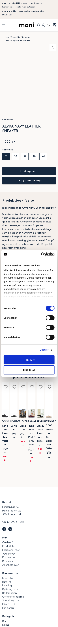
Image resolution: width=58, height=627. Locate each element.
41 (43, 156)
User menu (43, 25)
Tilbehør (6, 613)
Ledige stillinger (10, 523)
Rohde (42, 421)
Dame (13, 37)
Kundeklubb (24, 11)
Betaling (6, 555)
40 (34, 156)
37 (6, 156)
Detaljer (44, 349)
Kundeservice (37, 11)
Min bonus (7, 15)
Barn (4, 594)
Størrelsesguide (10, 573)
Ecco (14, 421)
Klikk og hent (29, 171)
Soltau (42, 426)
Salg (4, 609)
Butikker (13, 11)
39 (25, 156)
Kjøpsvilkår (8, 551)
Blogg (5, 11)
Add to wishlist (52, 47)
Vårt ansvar (8, 527)
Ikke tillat (29, 370)
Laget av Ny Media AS (42, 624)
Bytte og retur (10, 562)
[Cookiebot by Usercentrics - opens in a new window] (41, 254)
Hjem (7, 37)
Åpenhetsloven (10, 538)
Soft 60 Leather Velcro (14, 428)
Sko (18, 37)
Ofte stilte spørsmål (13, 570)
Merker (6, 605)
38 (15, 156)
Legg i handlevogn (30, 181)
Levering (7, 558)
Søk (38, 25)
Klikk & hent (8, 577)
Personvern (8, 534)
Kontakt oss (8, 530)
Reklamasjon (9, 566)
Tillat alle (29, 359)
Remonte (26, 37)
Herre (5, 601)
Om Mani (7, 515)
